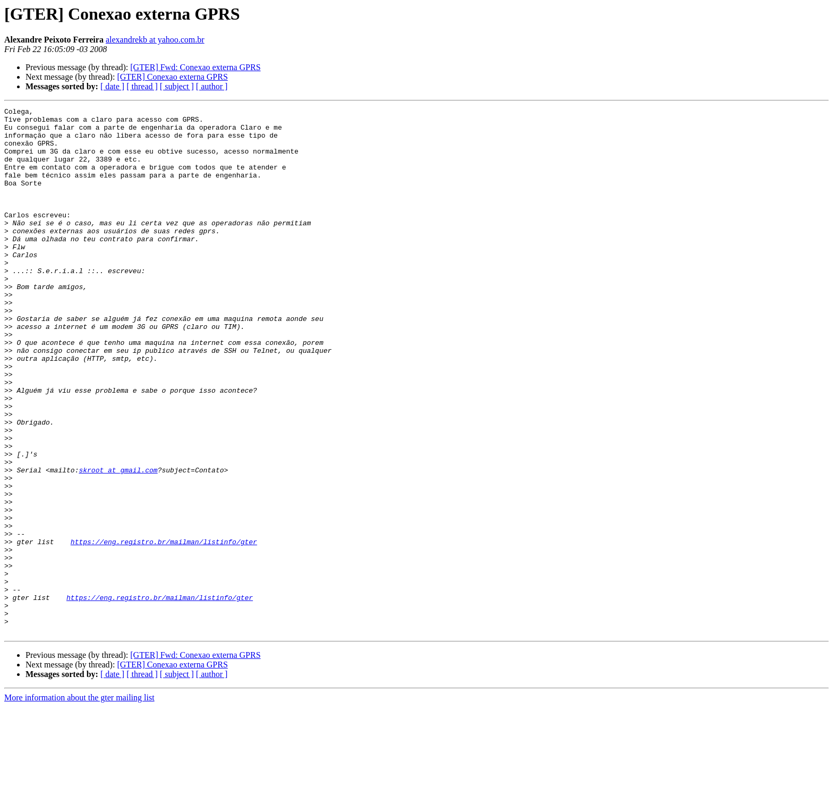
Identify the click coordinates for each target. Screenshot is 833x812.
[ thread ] (142, 86)
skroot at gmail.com (118, 543)
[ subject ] (177, 86)
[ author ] (212, 86)
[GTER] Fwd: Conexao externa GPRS (195, 67)
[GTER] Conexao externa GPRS (172, 76)
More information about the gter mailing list (79, 802)
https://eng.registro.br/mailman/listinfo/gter (164, 629)
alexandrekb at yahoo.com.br (155, 39)
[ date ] (112, 86)
